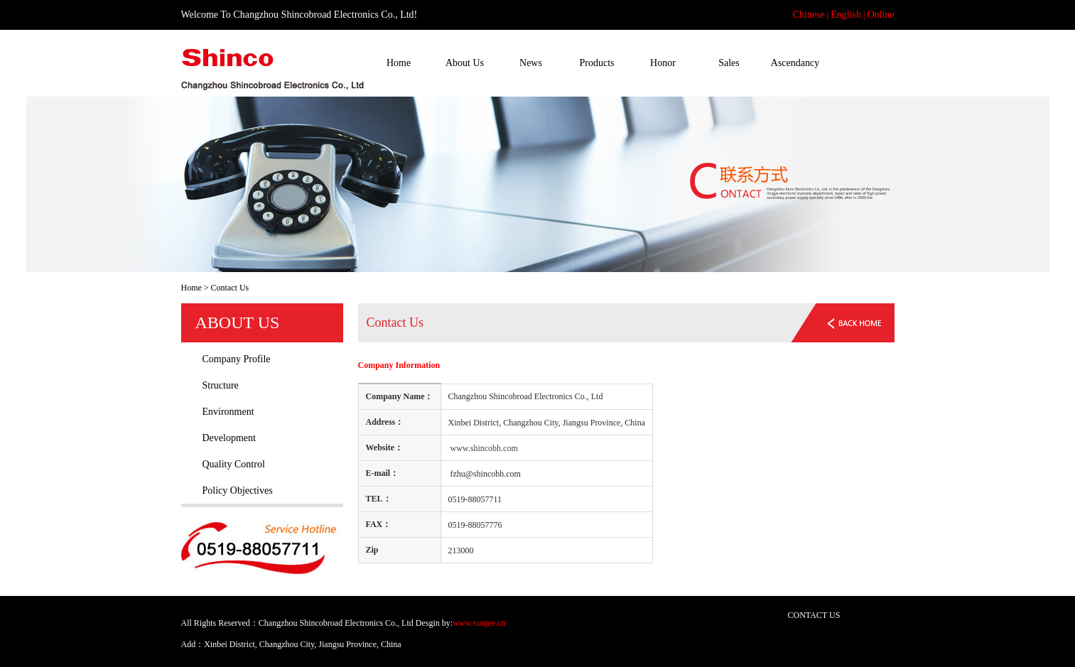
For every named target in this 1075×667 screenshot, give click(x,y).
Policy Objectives (237, 490)
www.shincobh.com (484, 448)
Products (597, 63)
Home (399, 63)
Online (880, 14)
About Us (464, 63)
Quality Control (233, 464)
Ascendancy (795, 63)
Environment (228, 411)
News (530, 63)
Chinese (809, 14)
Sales (729, 63)
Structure (220, 385)
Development (229, 438)
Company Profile (236, 359)
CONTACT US (814, 615)
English (846, 14)
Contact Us (861, 63)
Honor (663, 63)
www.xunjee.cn (479, 623)
